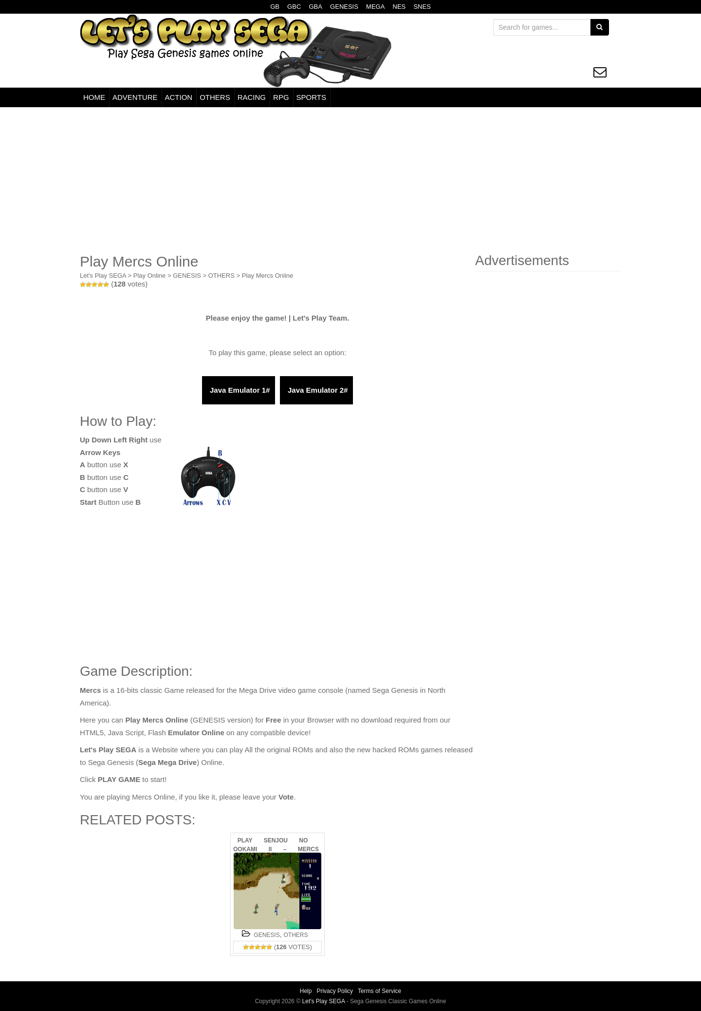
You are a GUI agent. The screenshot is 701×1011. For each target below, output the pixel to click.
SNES (421, 6)
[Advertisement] (350, 180)
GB (274, 6)
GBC (294, 6)
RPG (281, 97)
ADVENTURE (135, 97)
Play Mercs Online (267, 275)
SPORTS (311, 97)
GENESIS (344, 6)
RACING (252, 97)
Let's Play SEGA (103, 275)
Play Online (149, 275)
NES (399, 6)
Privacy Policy (334, 991)
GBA (315, 6)
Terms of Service (379, 991)
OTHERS (215, 97)
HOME (94, 97)
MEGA (375, 6)
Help (306, 991)
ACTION (179, 97)
